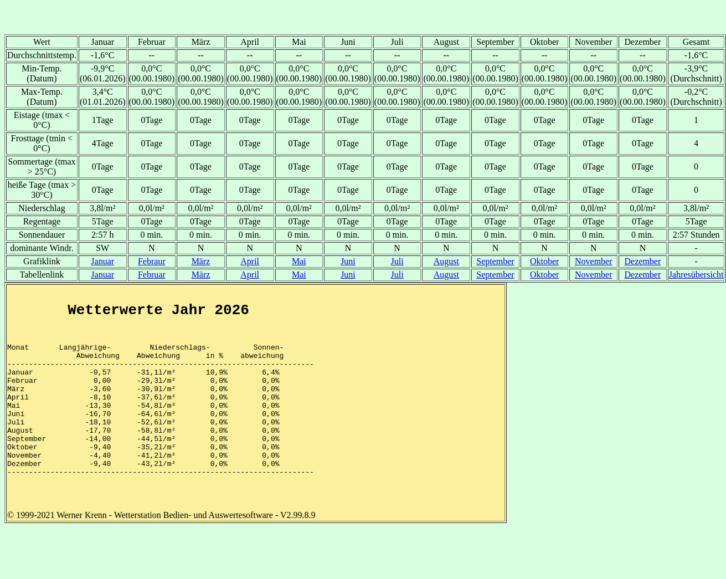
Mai (299, 261)
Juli (397, 261)
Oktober (544, 261)
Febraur (152, 261)
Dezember (643, 261)
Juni (348, 261)
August (446, 261)
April (249, 261)
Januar (102, 261)
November (593, 261)
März (201, 261)
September (495, 261)
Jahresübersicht (696, 274)
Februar (152, 274)
